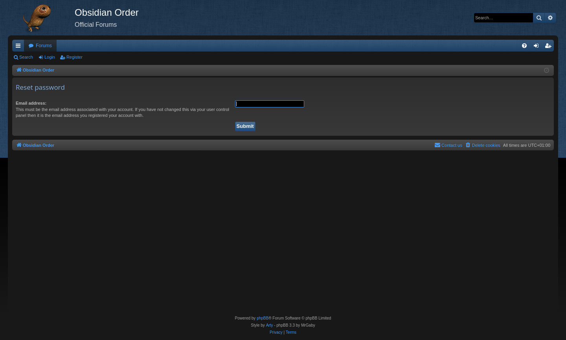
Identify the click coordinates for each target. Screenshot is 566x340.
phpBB (262, 318)
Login (49, 57)
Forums (44, 45)
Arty (269, 325)
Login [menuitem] (538, 47)
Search (26, 57)
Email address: (31, 103)
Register (74, 57)
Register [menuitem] (550, 47)
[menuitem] (524, 46)
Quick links (19, 47)
